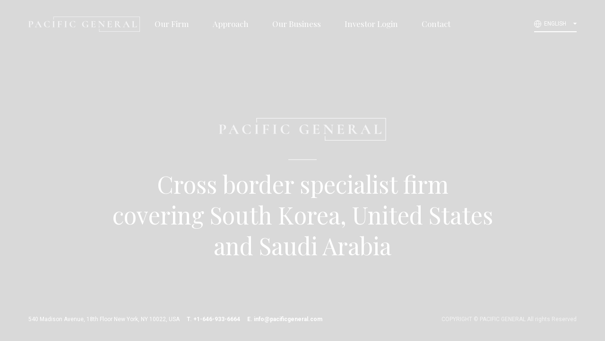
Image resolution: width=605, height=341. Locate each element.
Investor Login (371, 23)
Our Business (296, 23)
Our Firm (172, 23)
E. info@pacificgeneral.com (284, 319)
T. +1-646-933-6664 (213, 319)
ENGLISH (555, 23)
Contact (436, 23)
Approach (231, 23)
